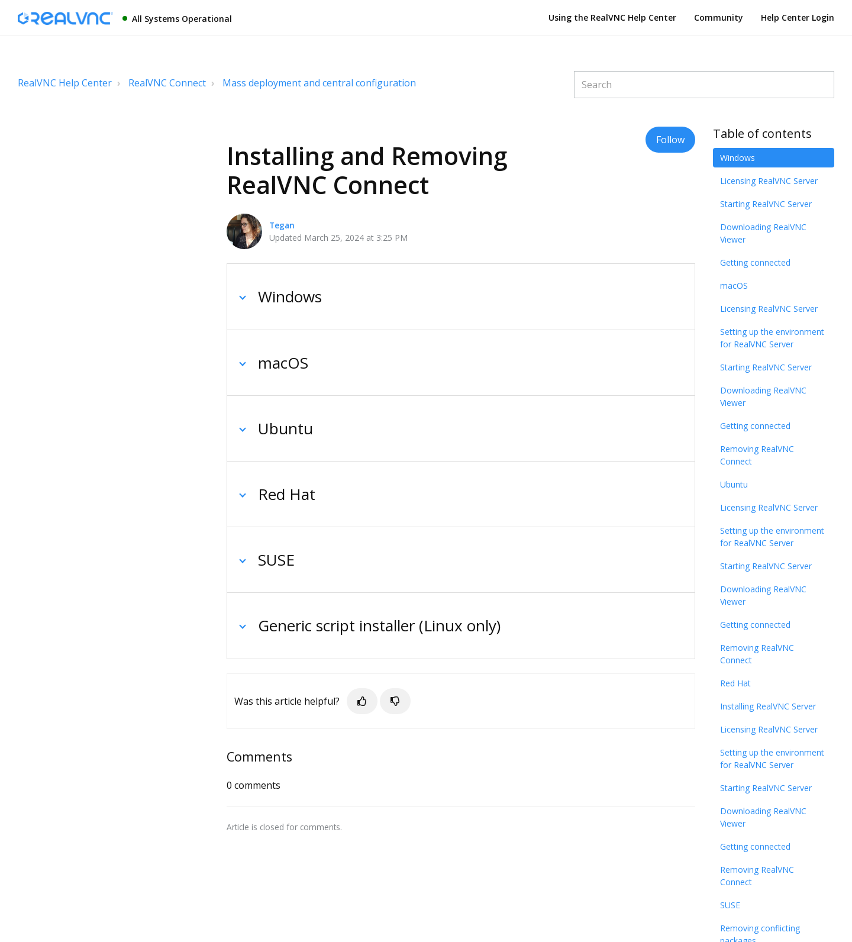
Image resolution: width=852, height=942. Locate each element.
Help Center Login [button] (797, 17)
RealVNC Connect (167, 82)
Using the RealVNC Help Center (612, 17)
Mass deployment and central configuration (319, 82)
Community (718, 17)
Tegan (282, 225)
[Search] (704, 84)
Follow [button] (670, 139)
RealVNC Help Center (65, 82)
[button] (362, 701)
